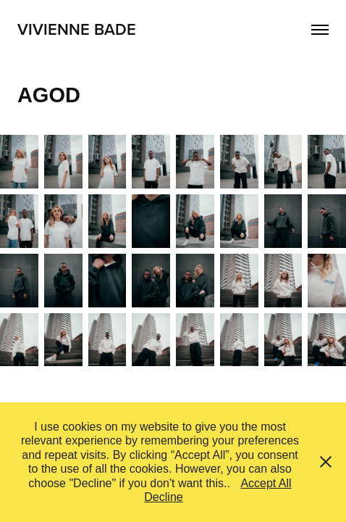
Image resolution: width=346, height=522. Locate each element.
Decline (163, 497)
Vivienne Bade (76, 29)
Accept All (265, 483)
